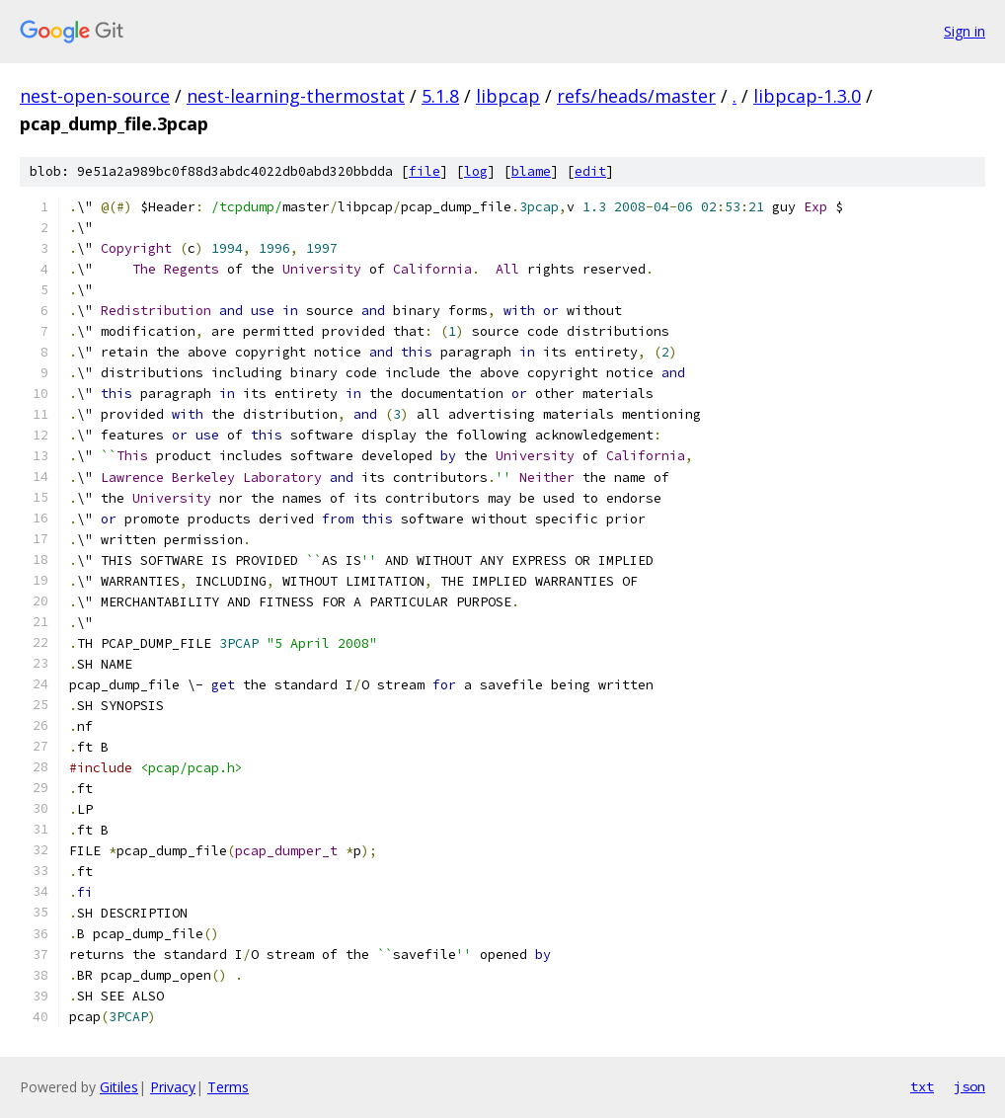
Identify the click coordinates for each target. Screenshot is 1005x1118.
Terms (228, 1087)
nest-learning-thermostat (296, 96)
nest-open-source (95, 96)
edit (590, 171)
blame (531, 171)
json (969, 1086)
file (424, 171)
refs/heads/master (636, 96)
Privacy (172, 1087)
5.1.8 (440, 96)
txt (922, 1086)
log (476, 171)
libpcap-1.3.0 (807, 96)
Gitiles (119, 1087)
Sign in (964, 31)
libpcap (508, 96)
